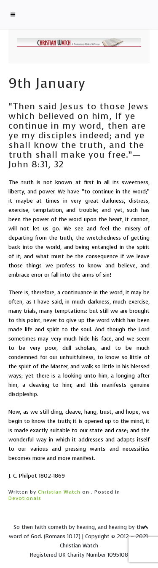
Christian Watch (59, 492)
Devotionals (24, 498)
